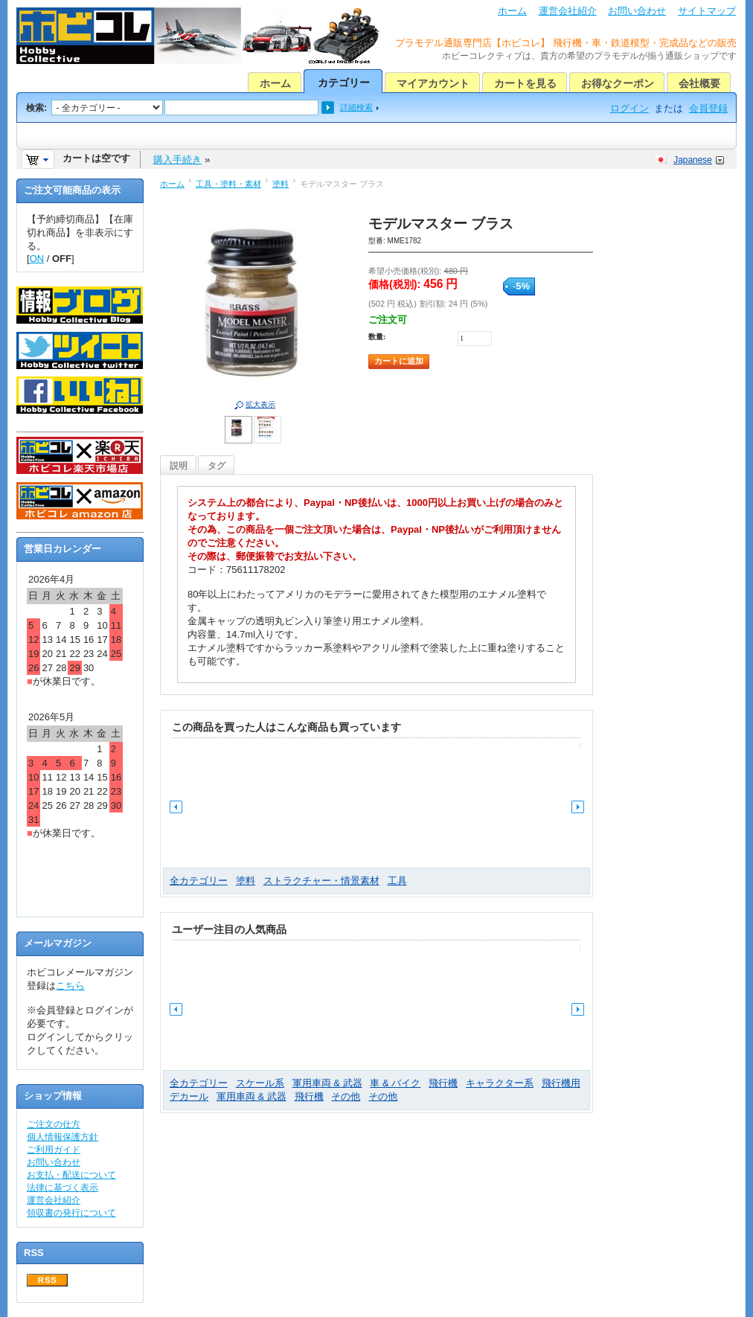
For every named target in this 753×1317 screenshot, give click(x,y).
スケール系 (260, 1083)
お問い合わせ (637, 10)
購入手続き (177, 159)
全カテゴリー (199, 880)
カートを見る (525, 83)
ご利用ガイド (53, 1149)
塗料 (280, 183)
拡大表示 (260, 404)
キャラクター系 (499, 1083)
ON (37, 258)
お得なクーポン (617, 83)
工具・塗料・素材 (228, 183)
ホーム (512, 10)
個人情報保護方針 (62, 1137)
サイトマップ (707, 10)
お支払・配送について (71, 1175)
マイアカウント (433, 83)
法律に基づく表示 (62, 1187)
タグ (216, 466)
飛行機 (443, 1083)
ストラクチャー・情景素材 (321, 880)
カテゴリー (344, 83)
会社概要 (699, 83)
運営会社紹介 (568, 10)
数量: (376, 337)
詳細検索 (356, 107)
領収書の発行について (71, 1213)
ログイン (629, 108)
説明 (179, 466)
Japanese (692, 160)
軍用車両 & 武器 (327, 1083)
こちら (70, 985)
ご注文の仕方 (53, 1124)
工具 (397, 880)
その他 (345, 1096)
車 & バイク (395, 1083)
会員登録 (708, 108)
